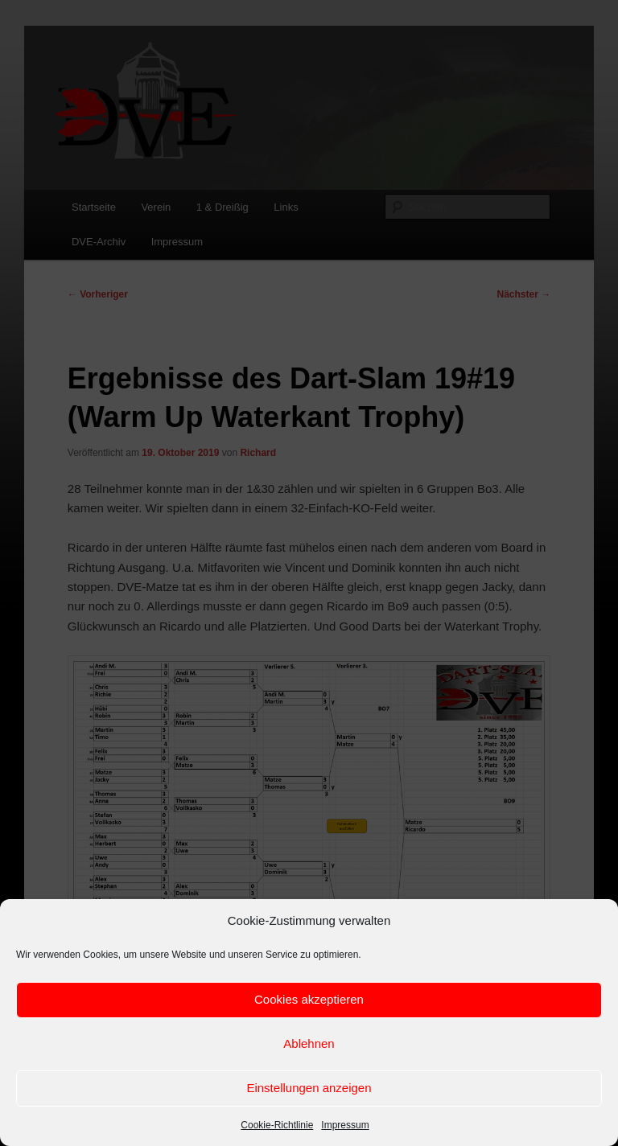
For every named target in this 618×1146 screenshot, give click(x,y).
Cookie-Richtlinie (277, 1125)
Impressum (345, 1125)
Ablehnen (308, 1043)
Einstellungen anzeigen (308, 1088)
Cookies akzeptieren (309, 999)
